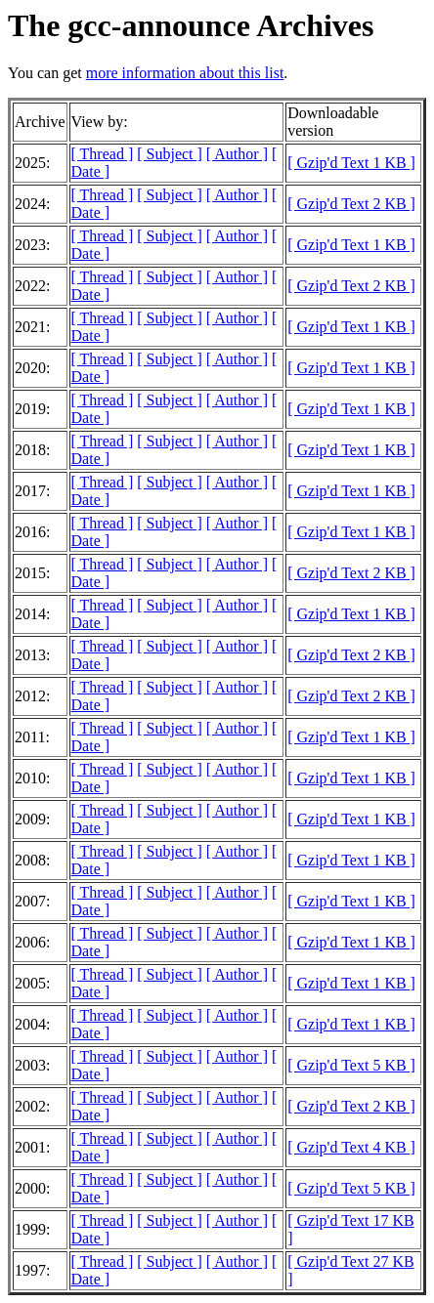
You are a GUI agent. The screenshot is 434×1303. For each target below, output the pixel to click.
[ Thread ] (102, 154)
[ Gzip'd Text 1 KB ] (351, 162)
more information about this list (185, 72)
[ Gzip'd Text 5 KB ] (351, 1065)
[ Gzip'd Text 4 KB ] (351, 1147)
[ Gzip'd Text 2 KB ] (351, 203)
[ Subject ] (169, 154)
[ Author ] (237, 154)
